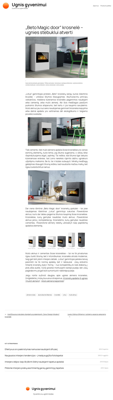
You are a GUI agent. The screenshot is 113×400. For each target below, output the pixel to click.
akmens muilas (30, 295)
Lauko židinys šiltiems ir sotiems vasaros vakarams (87, 314)
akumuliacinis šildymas (45, 295)
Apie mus (96, 6)
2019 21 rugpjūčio (103, 355)
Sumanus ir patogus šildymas (63, 83)
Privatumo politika (105, 6)
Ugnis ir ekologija (50, 85)
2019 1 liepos (104, 368)
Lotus (64, 295)
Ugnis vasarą (60, 85)
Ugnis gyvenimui (29, 5)
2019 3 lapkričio (103, 349)
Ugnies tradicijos (30, 85)
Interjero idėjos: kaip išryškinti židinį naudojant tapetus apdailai (34, 362)
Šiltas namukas (49, 83)
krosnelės (57, 295)
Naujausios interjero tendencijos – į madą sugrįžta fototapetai (34, 355)
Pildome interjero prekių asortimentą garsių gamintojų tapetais (34, 368)
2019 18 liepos (104, 362)
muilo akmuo (73, 295)
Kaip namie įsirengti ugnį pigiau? (34, 83)
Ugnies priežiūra (77, 83)
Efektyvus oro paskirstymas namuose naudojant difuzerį (31, 349)
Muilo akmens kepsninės (53, 281)
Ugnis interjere (40, 85)
